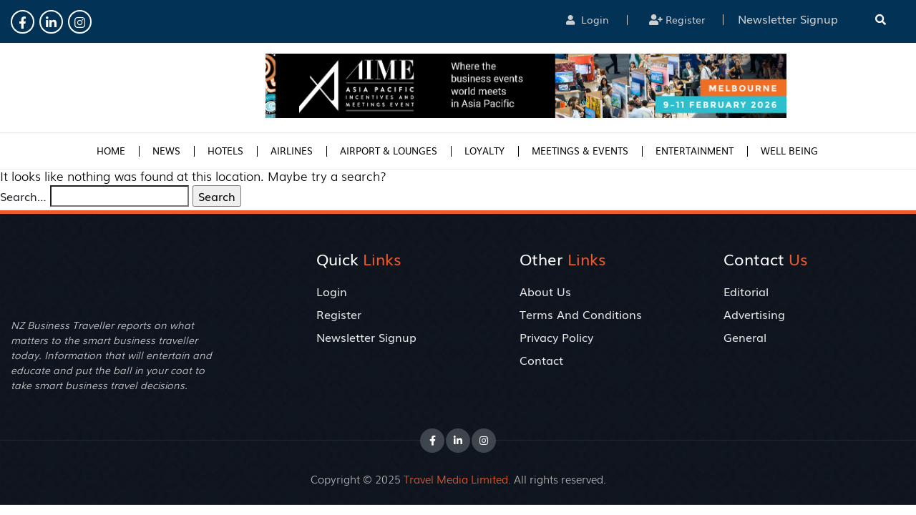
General (744, 336)
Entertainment (695, 150)
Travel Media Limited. (457, 478)
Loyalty (484, 150)
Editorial (746, 291)
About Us (545, 291)
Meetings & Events (580, 150)
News (166, 150)
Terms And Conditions (581, 314)
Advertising (754, 314)
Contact (541, 359)
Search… (23, 196)
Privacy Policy (556, 336)
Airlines (292, 150)
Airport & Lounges (388, 150)
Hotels (225, 150)
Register (677, 19)
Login (587, 19)
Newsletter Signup (366, 336)
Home (111, 150)
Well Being (789, 150)
